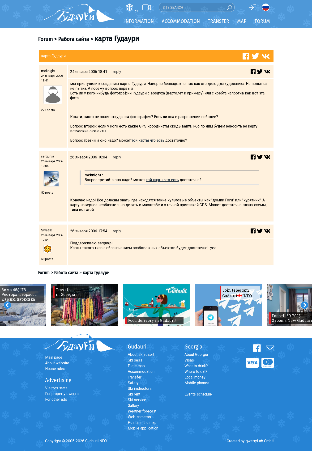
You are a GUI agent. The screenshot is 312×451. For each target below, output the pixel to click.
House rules (55, 368)
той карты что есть (148, 140)
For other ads (56, 399)
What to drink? (196, 366)
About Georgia (196, 354)
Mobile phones (196, 383)
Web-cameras (139, 417)
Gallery (133, 405)
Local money (194, 377)
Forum (262, 21)
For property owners (62, 393)
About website (57, 363)
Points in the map (142, 422)
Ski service (137, 400)
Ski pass (135, 360)
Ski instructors (140, 388)
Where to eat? (195, 371)
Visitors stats (56, 388)
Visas (189, 360)
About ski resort (141, 354)
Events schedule (198, 394)
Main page (53, 357)
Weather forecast (142, 411)
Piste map (136, 366)
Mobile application (143, 428)
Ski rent (134, 394)
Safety (133, 383)
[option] (84, 305)
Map (242, 21)
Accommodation (141, 371)
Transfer (134, 377)
